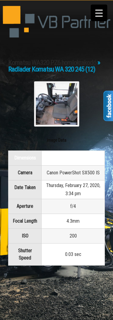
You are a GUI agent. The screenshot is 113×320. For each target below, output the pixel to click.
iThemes (44, 305)
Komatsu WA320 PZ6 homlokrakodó (52, 63)
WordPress (34, 311)
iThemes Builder (20, 305)
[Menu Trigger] (99, 13)
